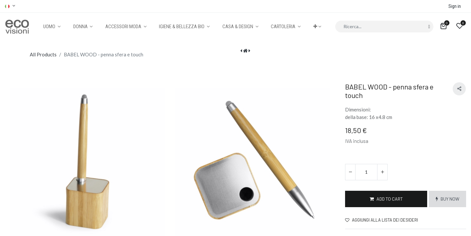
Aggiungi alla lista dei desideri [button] (381, 220)
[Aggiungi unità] (382, 172)
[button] (317, 27)
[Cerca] (429, 26)
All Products (43, 54)
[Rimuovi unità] (350, 172)
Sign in (454, 6)
